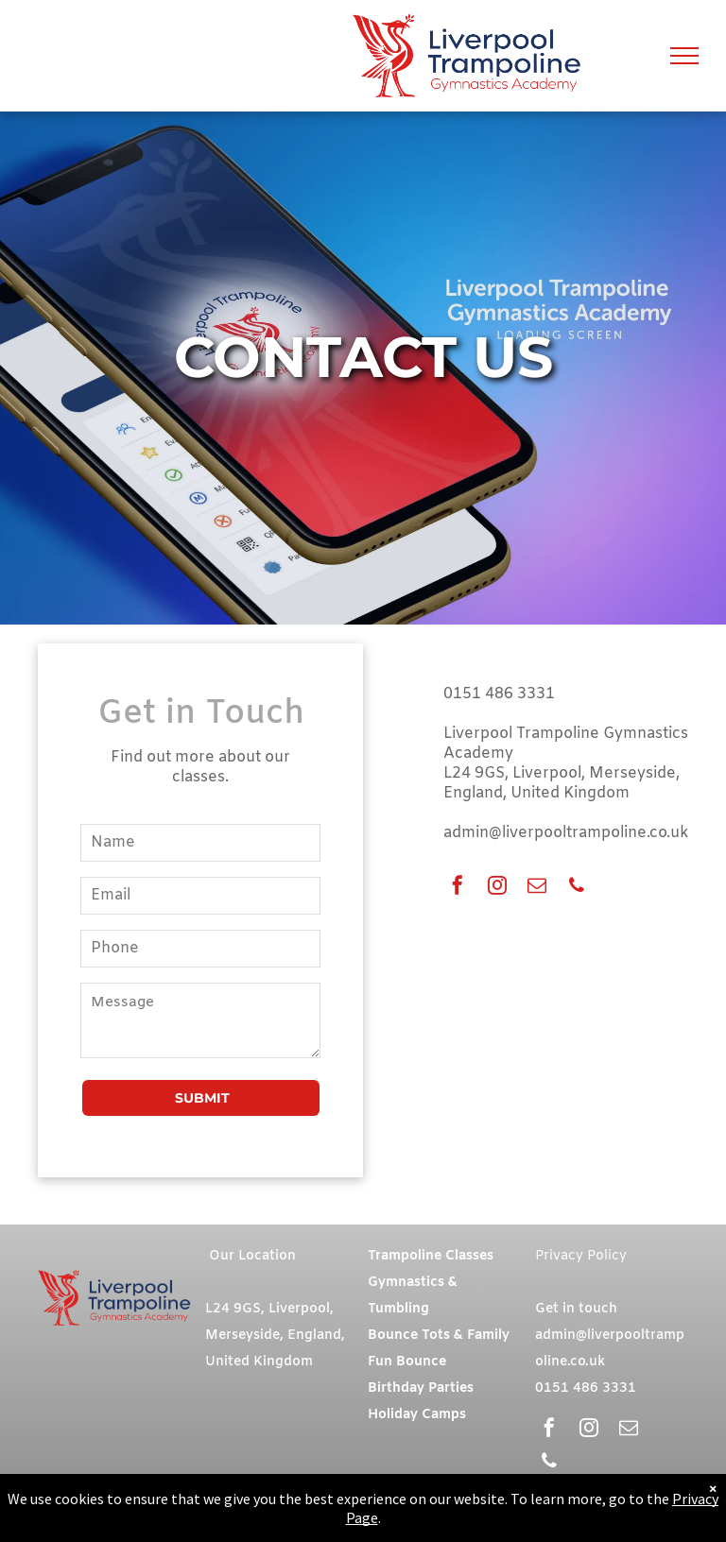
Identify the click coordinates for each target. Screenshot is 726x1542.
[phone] (576, 887)
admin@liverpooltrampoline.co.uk (565, 833)
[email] (537, 887)
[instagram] (497, 887)
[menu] (684, 55)
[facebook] (457, 887)
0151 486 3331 (499, 694)
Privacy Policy (581, 1256)
